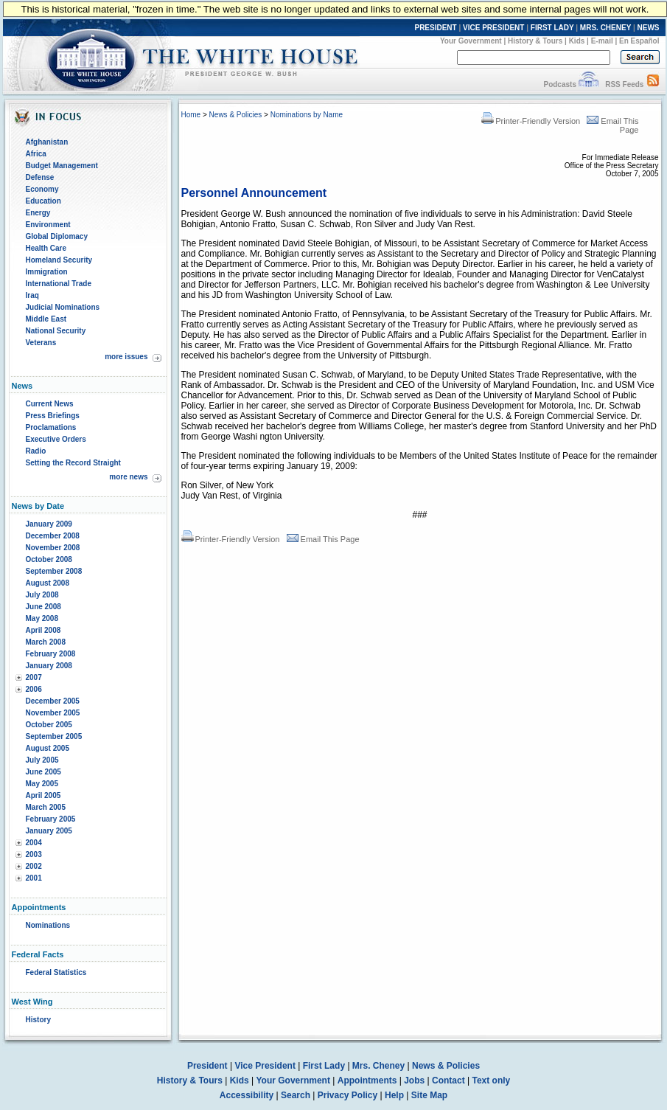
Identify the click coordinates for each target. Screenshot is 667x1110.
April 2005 (43, 795)
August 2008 (47, 583)
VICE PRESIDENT (493, 28)
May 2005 (42, 784)
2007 (34, 677)
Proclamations (51, 427)
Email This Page (323, 539)
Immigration (47, 272)
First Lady (324, 1066)
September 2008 (54, 571)
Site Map (429, 1095)
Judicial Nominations (63, 307)
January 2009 (49, 524)
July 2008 (42, 595)
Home (191, 115)
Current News (50, 404)
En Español (639, 41)
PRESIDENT (435, 28)
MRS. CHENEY (605, 28)
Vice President (265, 1066)
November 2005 (53, 713)
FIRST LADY (552, 28)
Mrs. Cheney (378, 1066)
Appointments (367, 1080)
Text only (491, 1080)
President (207, 1066)
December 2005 (53, 701)
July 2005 (42, 760)
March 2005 (46, 807)
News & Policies (235, 115)
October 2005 (49, 725)
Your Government (471, 41)
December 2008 (53, 536)
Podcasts (559, 84)
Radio (36, 451)
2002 (34, 866)
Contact (448, 1080)
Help (394, 1095)
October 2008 (49, 559)
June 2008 (43, 607)
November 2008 (53, 548)
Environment (48, 225)
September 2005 (54, 736)
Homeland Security (59, 260)
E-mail (602, 41)
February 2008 (51, 654)
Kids (577, 41)
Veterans (41, 343)
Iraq (32, 295)
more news (128, 477)
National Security (56, 331)
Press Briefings (53, 416)
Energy (38, 213)
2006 (34, 689)
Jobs (414, 1080)
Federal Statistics (56, 972)
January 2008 (49, 666)
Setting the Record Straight (73, 463)
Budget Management (62, 166)
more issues (126, 357)
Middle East (46, 319)
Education (43, 201)
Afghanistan (47, 142)
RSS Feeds (624, 84)
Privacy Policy (347, 1095)
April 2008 (43, 630)
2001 (34, 878)
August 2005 (47, 748)
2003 (34, 854)
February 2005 (51, 819)
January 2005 (49, 831)
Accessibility (246, 1095)
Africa (36, 154)
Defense (40, 177)
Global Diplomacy (57, 236)
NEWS (649, 28)
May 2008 (42, 618)
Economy (42, 189)
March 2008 (46, 642)
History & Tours (535, 41)
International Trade (58, 284)
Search (295, 1095)
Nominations (48, 925)
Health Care (46, 248)
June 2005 (43, 772)
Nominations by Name (306, 115)
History (38, 1020)
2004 (34, 843)
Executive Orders (56, 439)
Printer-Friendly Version (530, 121)
